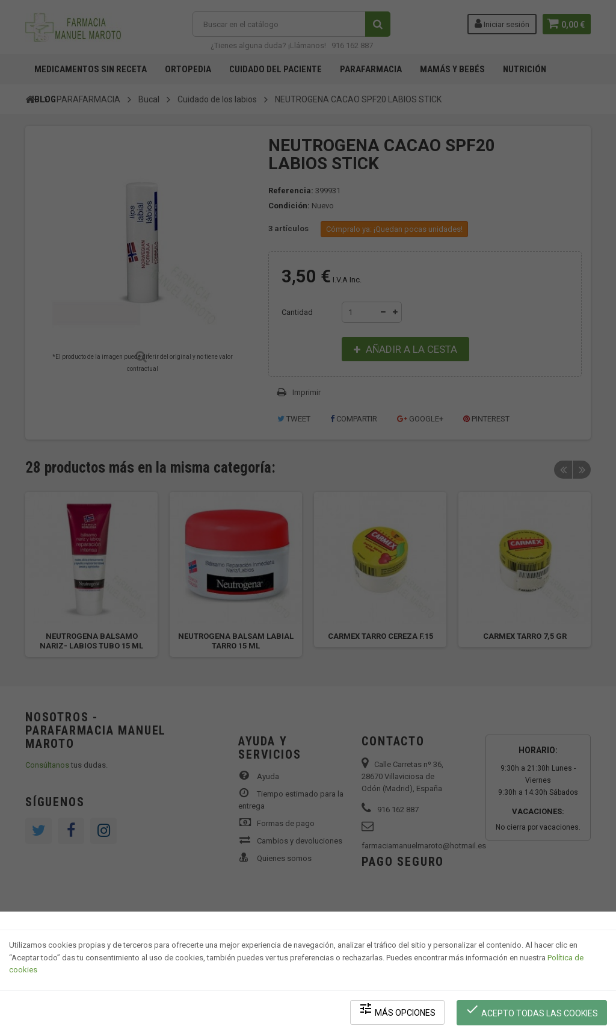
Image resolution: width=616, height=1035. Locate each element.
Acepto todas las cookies (532, 1011)
